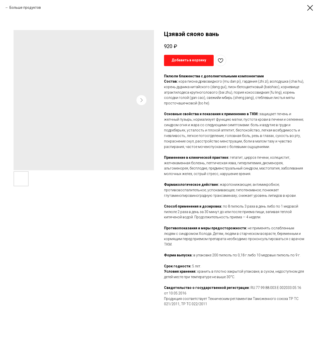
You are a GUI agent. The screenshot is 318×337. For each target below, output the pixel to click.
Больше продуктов (25, 8)
